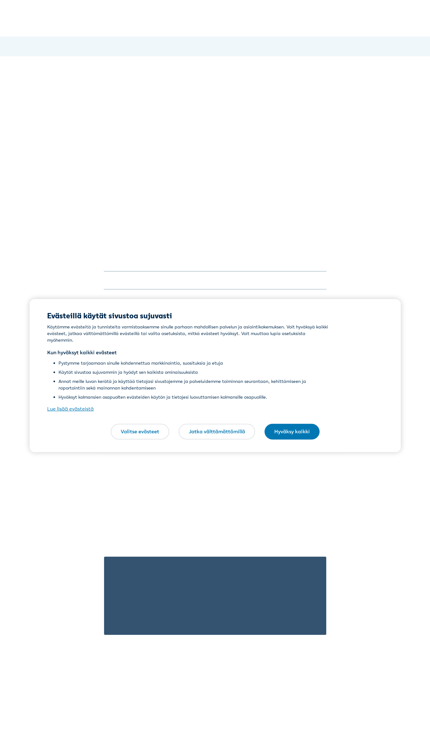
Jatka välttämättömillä (217, 431)
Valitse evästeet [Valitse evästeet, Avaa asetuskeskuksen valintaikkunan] (140, 431)
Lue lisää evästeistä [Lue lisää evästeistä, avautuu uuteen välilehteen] (70, 409)
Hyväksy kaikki (292, 431)
